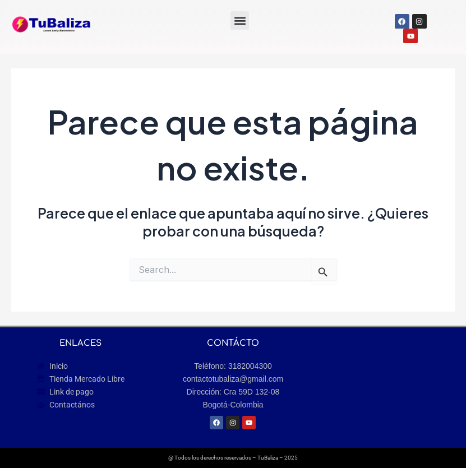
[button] (239, 20)
